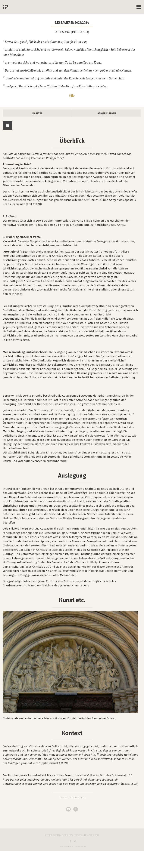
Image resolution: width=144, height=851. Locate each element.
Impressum (80, 847)
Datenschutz (66, 847)
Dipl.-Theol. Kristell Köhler (72, 798)
